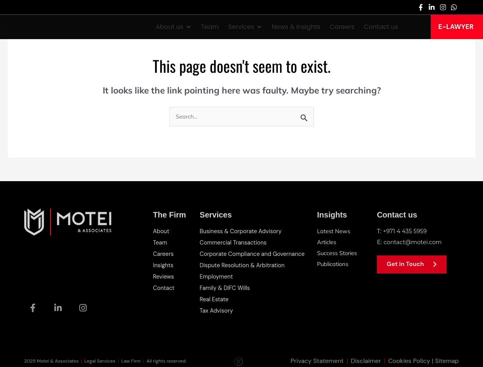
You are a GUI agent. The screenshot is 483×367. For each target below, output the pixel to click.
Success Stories (337, 253)
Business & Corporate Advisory (241, 232)
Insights (163, 264)
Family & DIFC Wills (225, 286)
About (161, 232)
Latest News (333, 231)
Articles (327, 242)
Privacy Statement (317, 362)
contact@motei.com (413, 242)
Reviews (164, 275)
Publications (334, 264)
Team (160, 242)
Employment (216, 275)
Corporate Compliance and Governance (253, 253)
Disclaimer (366, 362)
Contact (164, 286)
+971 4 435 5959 (405, 231)
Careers (163, 253)
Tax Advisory (216, 308)
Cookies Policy (409, 362)
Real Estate (214, 297)
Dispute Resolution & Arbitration (243, 264)
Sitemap (447, 362)
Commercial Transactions (233, 242)
